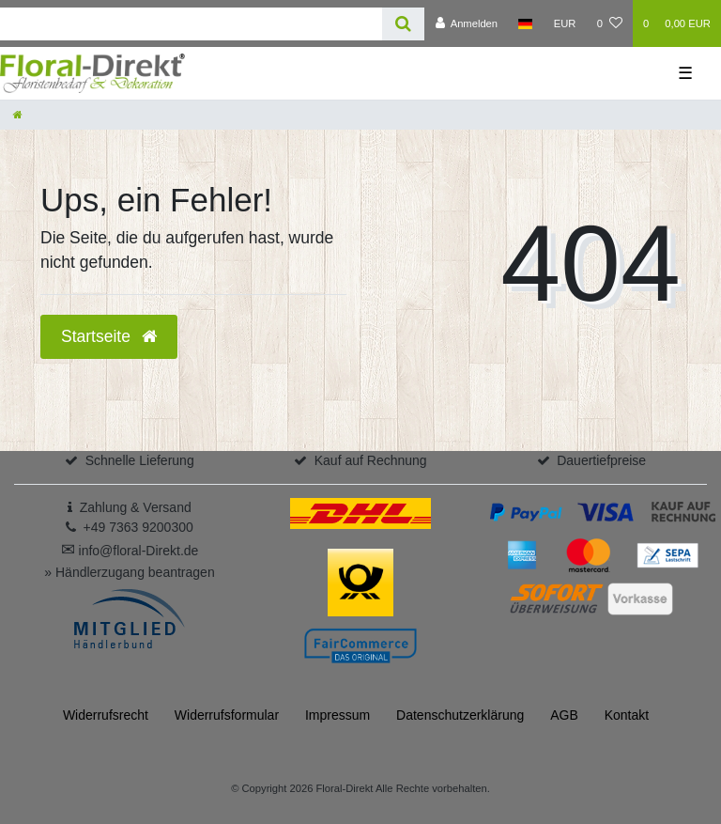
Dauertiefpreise (601, 460)
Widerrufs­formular (227, 715)
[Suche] (403, 24)
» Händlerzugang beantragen (129, 572)
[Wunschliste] (610, 23)
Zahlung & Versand (136, 507)
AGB (564, 715)
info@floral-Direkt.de (130, 550)
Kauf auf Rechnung (370, 460)
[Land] (525, 23)
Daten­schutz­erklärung (460, 715)
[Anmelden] (466, 23)
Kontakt (627, 715)
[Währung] (565, 23)
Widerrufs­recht (105, 715)
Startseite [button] (109, 336)
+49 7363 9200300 (138, 527)
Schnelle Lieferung (139, 460)
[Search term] (191, 24)
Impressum (337, 715)
